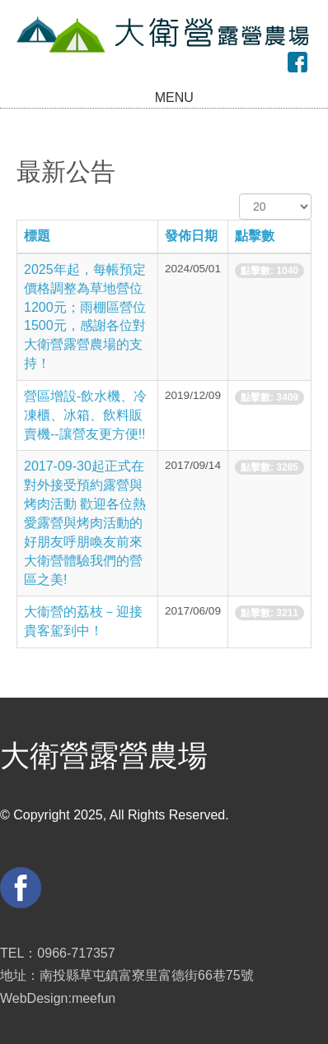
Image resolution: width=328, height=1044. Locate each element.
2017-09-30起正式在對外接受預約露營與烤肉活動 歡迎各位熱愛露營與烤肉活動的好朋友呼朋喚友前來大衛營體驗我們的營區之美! (85, 522)
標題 (37, 236)
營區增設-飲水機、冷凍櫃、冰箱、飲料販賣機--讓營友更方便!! (85, 415)
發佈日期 (191, 236)
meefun (93, 998)
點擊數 (254, 236)
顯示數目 (239, 193)
